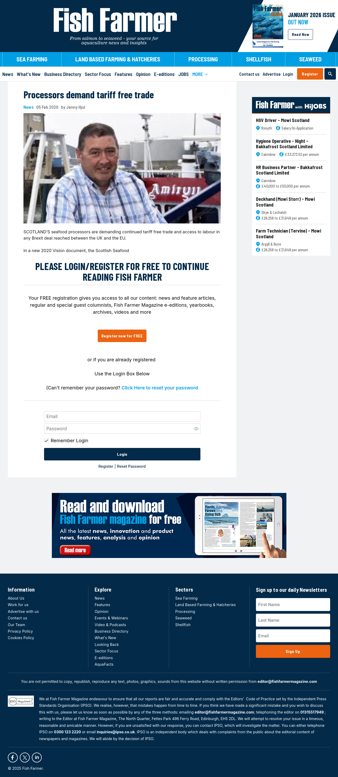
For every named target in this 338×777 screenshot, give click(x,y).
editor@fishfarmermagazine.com (287, 681)
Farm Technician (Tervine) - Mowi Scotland (288, 233)
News (28, 107)
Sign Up (293, 651)
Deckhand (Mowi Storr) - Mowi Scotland (285, 202)
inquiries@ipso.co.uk (116, 732)
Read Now (300, 34)
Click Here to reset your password (159, 387)
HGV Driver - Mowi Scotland (282, 120)
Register (310, 73)
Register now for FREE (122, 335)
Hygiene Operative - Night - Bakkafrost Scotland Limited (284, 144)
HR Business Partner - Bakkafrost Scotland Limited (289, 170)
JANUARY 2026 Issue (311, 14)
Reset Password (131, 466)
